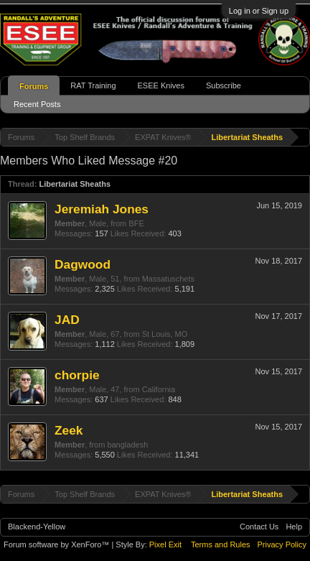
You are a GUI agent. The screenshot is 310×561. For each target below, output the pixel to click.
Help (294, 526)
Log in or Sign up (258, 10)
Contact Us (259, 526)
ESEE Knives (161, 85)
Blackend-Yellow (36, 526)
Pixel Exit (165, 544)
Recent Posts (37, 104)
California (158, 389)
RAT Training (93, 85)
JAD (67, 319)
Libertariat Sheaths (75, 184)
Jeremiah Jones (102, 209)
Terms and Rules (220, 544)
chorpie (77, 375)
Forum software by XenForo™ (57, 544)
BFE (136, 223)
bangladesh (127, 444)
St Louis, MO (165, 334)
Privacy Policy (282, 544)
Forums (33, 86)
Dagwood (83, 264)
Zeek (69, 430)
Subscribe (223, 85)
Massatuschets (168, 278)
